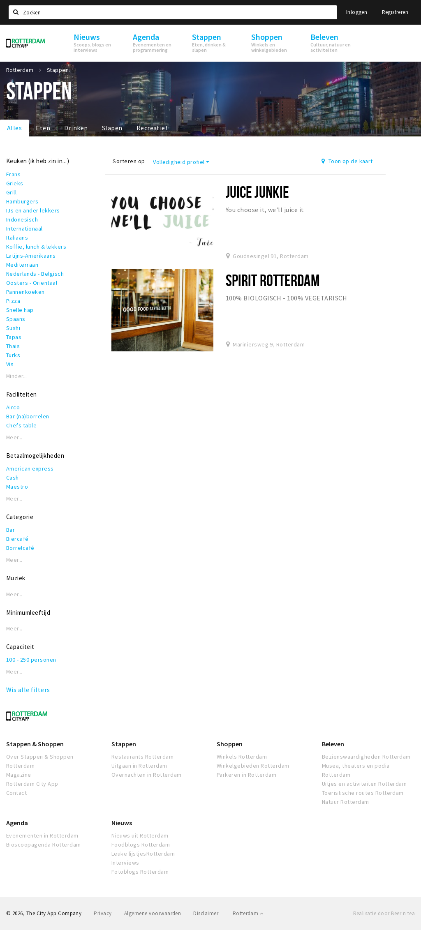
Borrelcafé (20, 548)
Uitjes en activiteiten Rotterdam (364, 783)
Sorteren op (129, 161)
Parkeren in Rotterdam (246, 774)
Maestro (17, 486)
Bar (10, 529)
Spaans (15, 319)
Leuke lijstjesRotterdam (143, 853)
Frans (13, 174)
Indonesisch (22, 219)
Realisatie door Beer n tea (384, 913)
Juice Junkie (257, 192)
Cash (12, 477)
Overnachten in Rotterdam (146, 774)
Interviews (125, 862)
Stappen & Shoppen (35, 744)
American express (30, 468)
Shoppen (230, 744)
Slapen (112, 128)
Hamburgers (22, 201)
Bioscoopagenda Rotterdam (43, 844)
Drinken (76, 128)
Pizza (13, 301)
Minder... (16, 376)
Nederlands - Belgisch (35, 273)
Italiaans (17, 237)
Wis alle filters (28, 689)
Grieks (14, 183)
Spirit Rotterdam (273, 280)
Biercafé (17, 538)
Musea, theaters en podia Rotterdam (356, 770)
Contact (16, 792)
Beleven (333, 744)
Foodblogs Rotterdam (140, 844)
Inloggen (356, 12)
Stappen (123, 744)
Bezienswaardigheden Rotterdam (366, 756)
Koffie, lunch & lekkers (36, 246)
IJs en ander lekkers (33, 210)
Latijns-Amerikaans (31, 255)
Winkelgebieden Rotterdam (253, 765)
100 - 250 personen (31, 659)
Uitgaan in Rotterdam (139, 765)
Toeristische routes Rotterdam (363, 792)
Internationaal (24, 228)
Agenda (17, 823)
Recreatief (152, 128)
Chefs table (21, 425)
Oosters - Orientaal (31, 282)
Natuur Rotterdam (345, 801)
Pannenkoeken (25, 291)
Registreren (395, 12)
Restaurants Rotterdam (142, 756)
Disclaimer (205, 913)
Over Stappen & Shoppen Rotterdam (40, 761)
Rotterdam (248, 913)
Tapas (13, 337)
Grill (11, 192)
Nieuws (121, 823)
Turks (13, 355)
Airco (13, 407)
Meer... (14, 437)
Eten (43, 128)
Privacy (102, 913)
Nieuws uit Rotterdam (140, 835)
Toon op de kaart (347, 161)
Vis (10, 364)
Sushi (13, 328)
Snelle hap (20, 310)
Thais (13, 346)
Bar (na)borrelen (27, 416)
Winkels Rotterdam (242, 756)
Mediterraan (22, 264)
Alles (14, 128)
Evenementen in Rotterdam (42, 835)
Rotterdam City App (32, 783)
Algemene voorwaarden (152, 913)
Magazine (18, 774)
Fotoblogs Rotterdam (140, 871)
